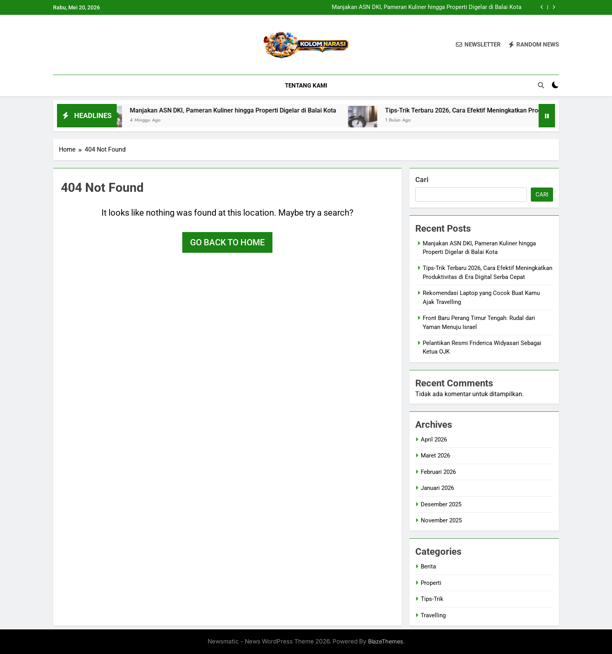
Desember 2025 (441, 504)
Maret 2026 (435, 455)
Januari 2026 (437, 487)
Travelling (433, 615)
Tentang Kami (306, 85)
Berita (428, 566)
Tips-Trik (432, 598)
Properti (431, 582)
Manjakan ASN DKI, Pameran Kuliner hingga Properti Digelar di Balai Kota (426, 7)
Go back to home (227, 242)
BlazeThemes (385, 641)
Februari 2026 (438, 471)
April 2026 (434, 439)
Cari (422, 179)
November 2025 (441, 520)
